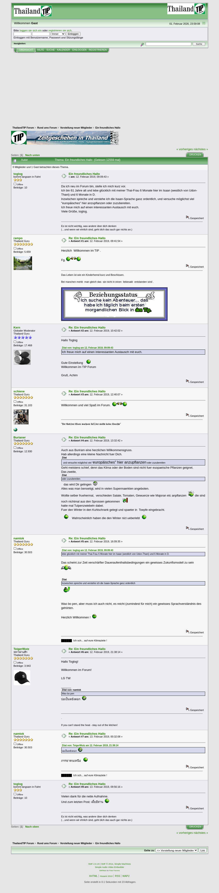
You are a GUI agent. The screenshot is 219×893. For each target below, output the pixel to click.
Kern (17, 327)
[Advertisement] (109, 87)
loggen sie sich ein (31, 30)
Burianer (20, 437)
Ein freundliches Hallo (84, 174)
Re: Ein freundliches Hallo (87, 238)
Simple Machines (122, 864)
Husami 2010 (106, 876)
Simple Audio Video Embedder (109, 867)
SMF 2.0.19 (93, 864)
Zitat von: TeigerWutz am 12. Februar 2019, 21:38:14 (90, 745)
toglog (18, 174)
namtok (19, 538)
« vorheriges (184, 149)
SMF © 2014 (107, 864)
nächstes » (201, 149)
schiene (19, 391)
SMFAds (102, 871)
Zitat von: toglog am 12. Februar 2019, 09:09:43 (87, 348)
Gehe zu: (149, 850)
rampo (18, 238)
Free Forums (114, 871)
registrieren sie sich (59, 30)
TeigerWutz (21, 649)
